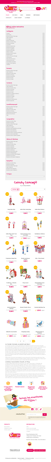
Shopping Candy (25, 331)
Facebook (32, 409)
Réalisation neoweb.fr (27, 459)
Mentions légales (21, 458)
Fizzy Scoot (25, 282)
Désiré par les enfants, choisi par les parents (42, 388)
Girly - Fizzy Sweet (39, 258)
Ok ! (38, 8)
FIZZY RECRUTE (40, 450)
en (46, 9)
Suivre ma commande (31, 428)
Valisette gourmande (11, 331)
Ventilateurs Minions (40, 233)
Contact (30, 450)
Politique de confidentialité (10, 458)
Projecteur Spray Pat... (11, 258)
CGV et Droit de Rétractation (32, 429)
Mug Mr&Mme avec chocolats (39, 283)
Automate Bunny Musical (11, 308)
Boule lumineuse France (25, 259)
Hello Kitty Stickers (39, 209)
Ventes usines (7, 429)
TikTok (41, 409)
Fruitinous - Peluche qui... (11, 283)
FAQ (27, 426)
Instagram (36, 409)
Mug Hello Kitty (11, 209)
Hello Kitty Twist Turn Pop (11, 234)
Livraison (28, 431)
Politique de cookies (29, 458)
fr (46, 8)
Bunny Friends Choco (25, 307)
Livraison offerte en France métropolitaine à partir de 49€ (8, 388)
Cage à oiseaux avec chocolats (25, 234)
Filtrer (14, 189)
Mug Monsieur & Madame (40, 332)
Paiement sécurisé (19, 386)
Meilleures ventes (8, 428)
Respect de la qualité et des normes (31, 388)
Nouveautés (7, 426)
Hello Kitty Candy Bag (25, 209)
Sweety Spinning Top (39, 307)
